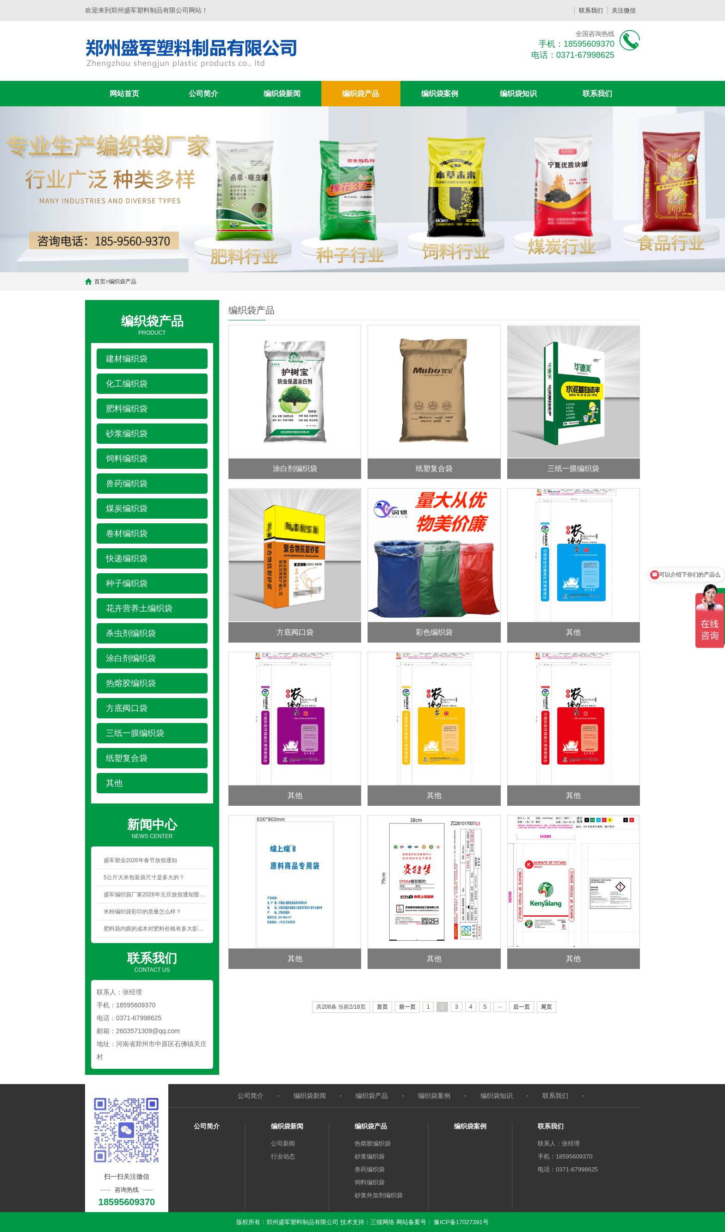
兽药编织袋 (370, 1169)
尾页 (546, 1007)
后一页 (521, 1007)
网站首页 (124, 94)
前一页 (407, 1007)
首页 (99, 281)
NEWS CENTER (152, 828)
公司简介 (203, 94)
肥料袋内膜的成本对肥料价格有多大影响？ (156, 929)
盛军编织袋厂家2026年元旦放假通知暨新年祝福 (156, 894)
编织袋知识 (518, 94)
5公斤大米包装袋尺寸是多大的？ (144, 877)
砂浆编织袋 (370, 1156)
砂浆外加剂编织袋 (379, 1195)
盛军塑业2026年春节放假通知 (140, 860)
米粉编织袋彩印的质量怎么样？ (142, 911)
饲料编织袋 (370, 1182)
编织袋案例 (439, 94)
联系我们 (591, 10)
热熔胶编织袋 (373, 1143)
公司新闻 (283, 1143)
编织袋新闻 (282, 94)
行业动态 (283, 1156)
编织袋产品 (360, 94)
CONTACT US (152, 961)
